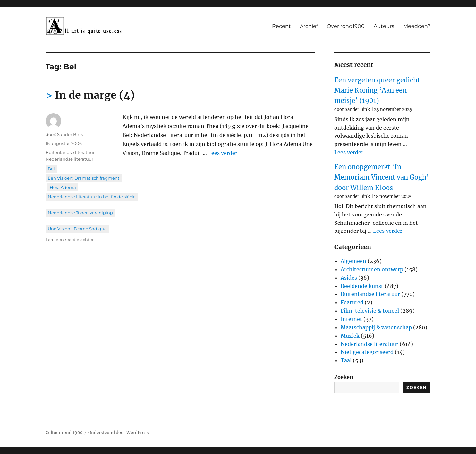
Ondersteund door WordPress (118, 432)
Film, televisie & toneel (370, 310)
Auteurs (384, 26)
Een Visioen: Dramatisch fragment (83, 178)
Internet (351, 319)
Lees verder (222, 153)
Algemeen (353, 261)
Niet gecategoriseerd (367, 352)
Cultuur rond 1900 (64, 432)
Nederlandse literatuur (69, 159)
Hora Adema (63, 187)
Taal (346, 360)
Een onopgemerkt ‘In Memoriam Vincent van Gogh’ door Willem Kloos (381, 177)
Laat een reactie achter (70, 239)
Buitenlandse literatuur (70, 152)
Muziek (350, 335)
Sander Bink (70, 134)
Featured (352, 302)
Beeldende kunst (362, 286)
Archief (309, 26)
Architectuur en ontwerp (372, 269)
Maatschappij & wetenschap (376, 327)
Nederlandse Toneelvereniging (80, 212)
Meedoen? (416, 26)
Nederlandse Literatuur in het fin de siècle (92, 196)
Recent (281, 26)
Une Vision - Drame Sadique (77, 228)
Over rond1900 (346, 26)
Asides (349, 277)
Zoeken (343, 377)
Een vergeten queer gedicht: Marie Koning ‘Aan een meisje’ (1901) (378, 90)
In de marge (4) (95, 95)
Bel (51, 168)
